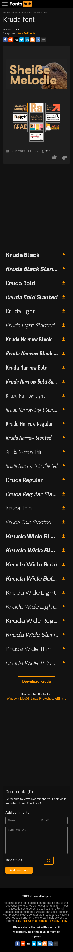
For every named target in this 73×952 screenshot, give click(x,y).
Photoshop (46, 698)
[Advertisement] (36, 206)
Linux (34, 698)
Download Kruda (36, 681)
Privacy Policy (58, 920)
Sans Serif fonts (26, 33)
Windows (13, 698)
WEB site (60, 698)
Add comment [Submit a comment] (19, 870)
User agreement (37, 920)
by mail (22, 920)
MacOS (25, 698)
